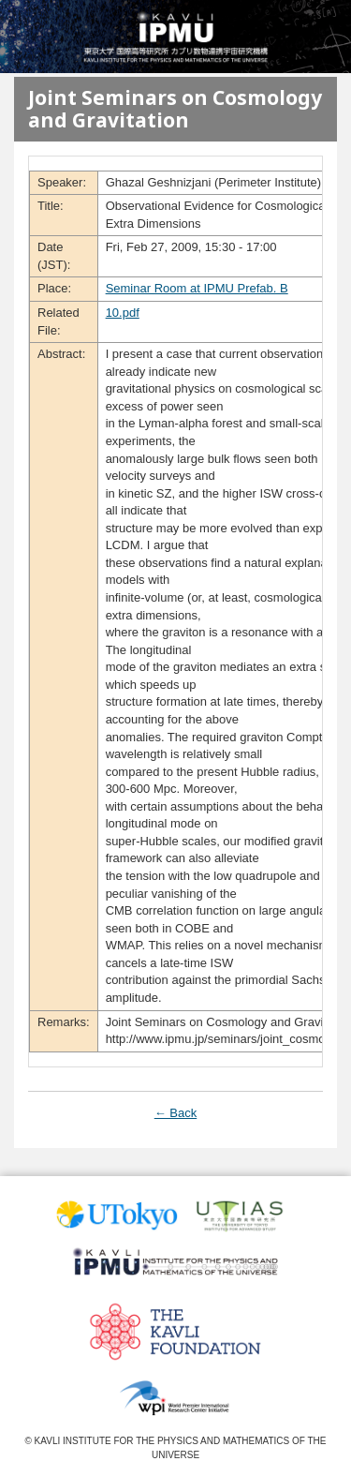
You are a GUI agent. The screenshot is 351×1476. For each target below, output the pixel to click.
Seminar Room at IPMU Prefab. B (197, 288)
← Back (175, 1113)
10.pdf (122, 313)
